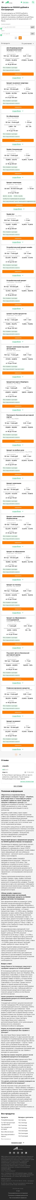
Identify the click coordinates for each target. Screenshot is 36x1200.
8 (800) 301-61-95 (6, 1178)
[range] (18, 27)
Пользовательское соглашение (18, 1193)
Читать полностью (27, 781)
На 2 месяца (22, 1123)
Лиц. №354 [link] (19, 249)
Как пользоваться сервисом (18, 1197)
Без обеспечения (7, 1132)
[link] (10, 1152)
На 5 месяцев (23, 1131)
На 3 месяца (22, 1125)
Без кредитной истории (6, 1128)
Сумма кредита (5, 24)
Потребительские (7, 1120)
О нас (18, 1191)
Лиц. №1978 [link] (28, 452)
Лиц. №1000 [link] (16, 350)
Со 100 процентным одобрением (8, 1123)
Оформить (18, 271)
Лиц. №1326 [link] (18, 84)
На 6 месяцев (23, 1133)
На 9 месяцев (23, 1136)
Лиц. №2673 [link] (15, 118)
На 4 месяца (22, 1128)
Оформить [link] (18, 74)
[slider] (18, 29)
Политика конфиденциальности (18, 1195)
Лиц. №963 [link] (18, 51)
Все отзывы (18, 786)
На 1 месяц (22, 1120)
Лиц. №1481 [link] (17, 383)
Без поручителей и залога (7, 1135)
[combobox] (27, 43)
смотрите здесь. (6, 1168)
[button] (2, 2)
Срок (2, 30)
